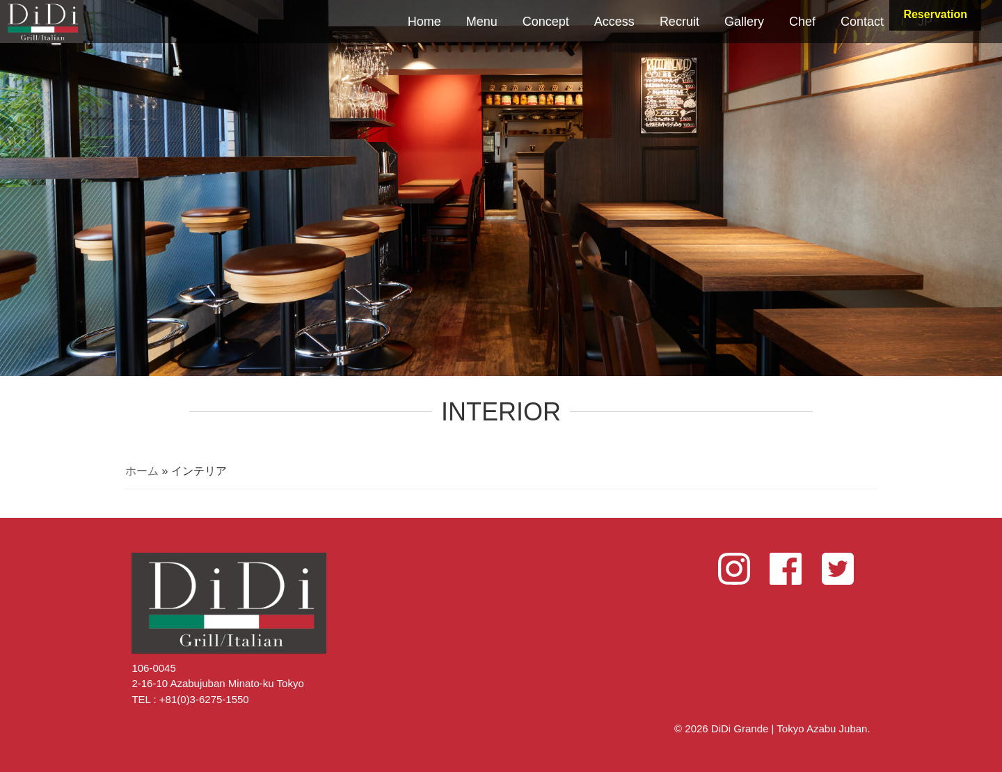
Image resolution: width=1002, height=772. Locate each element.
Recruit (679, 22)
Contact (862, 22)
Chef (802, 22)
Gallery (744, 22)
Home (424, 22)
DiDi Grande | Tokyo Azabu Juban (42, 21)
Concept (546, 22)
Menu (482, 22)
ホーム (142, 471)
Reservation (935, 14)
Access (614, 22)
